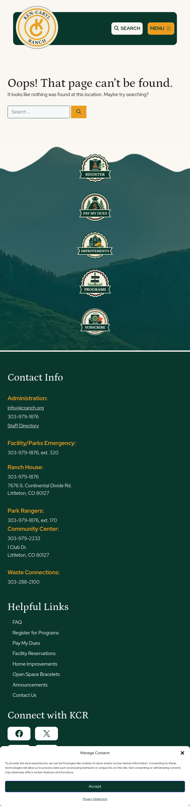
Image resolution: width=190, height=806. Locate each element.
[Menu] (161, 28)
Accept (95, 786)
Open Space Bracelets (36, 674)
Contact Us (24, 695)
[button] (182, 752)
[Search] (78, 112)
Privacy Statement (95, 799)
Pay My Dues (26, 643)
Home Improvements (35, 664)
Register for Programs (36, 633)
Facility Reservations (34, 653)
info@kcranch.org (26, 408)
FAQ (17, 622)
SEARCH (127, 28)
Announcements (30, 685)
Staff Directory (23, 426)
